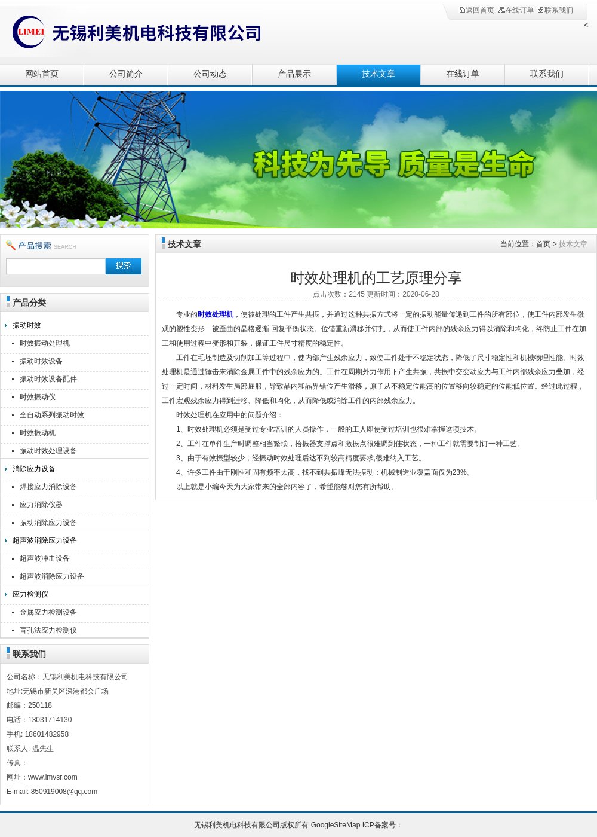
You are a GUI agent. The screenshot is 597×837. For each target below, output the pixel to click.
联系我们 (555, 10)
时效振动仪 (38, 397)
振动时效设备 (41, 361)
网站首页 (42, 73)
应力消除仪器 (41, 504)
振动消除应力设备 (48, 522)
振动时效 (27, 325)
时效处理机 (215, 314)
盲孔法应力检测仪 (48, 630)
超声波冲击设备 (45, 558)
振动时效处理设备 (48, 451)
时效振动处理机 (45, 343)
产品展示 (294, 73)
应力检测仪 (30, 594)
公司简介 (126, 73)
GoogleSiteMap (336, 825)
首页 (543, 244)
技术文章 (378, 73)
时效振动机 (38, 433)
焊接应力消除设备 (48, 486)
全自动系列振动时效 (52, 415)
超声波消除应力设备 (45, 540)
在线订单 (516, 10)
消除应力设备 (34, 469)
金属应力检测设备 (48, 612)
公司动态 (210, 73)
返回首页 (476, 10)
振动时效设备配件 (48, 379)
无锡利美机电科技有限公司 (131, 31)
